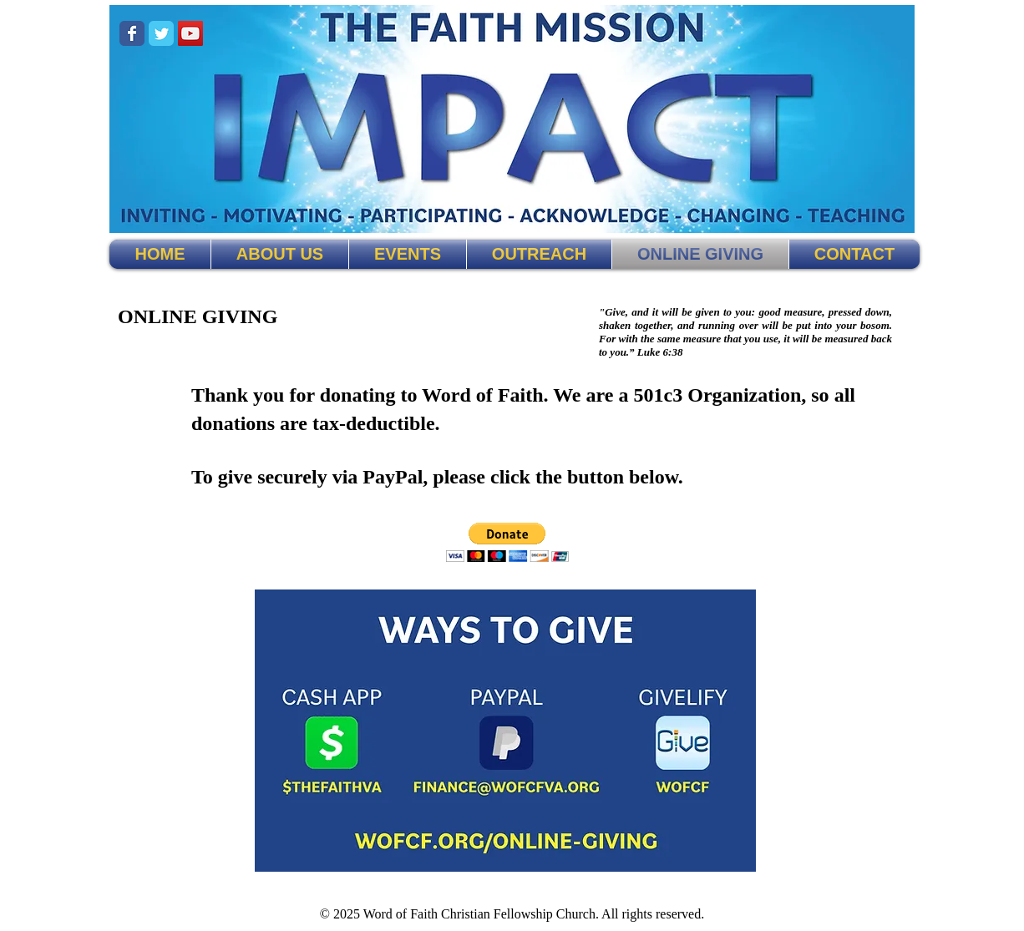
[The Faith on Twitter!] (161, 33)
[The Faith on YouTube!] (190, 33)
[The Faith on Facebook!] (131, 33)
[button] (507, 542)
